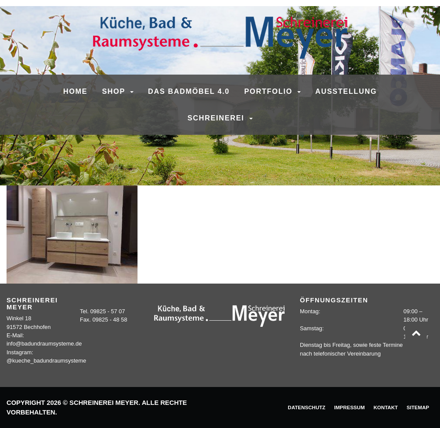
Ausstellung (346, 91)
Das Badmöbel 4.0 (189, 91)
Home (75, 91)
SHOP (115, 91)
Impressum (349, 407)
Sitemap (417, 407)
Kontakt (386, 407)
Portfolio (270, 91)
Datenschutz (306, 407)
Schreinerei (217, 118)
